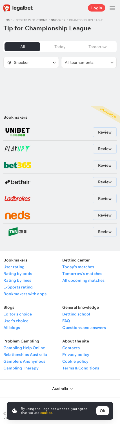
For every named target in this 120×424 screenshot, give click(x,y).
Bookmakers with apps (24, 293)
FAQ (66, 320)
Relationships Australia (25, 354)
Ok (102, 410)
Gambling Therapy (21, 368)
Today (60, 46)
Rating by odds (17, 273)
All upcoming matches (83, 280)
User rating (14, 266)
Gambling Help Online (24, 347)
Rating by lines (17, 280)
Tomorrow (97, 46)
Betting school (76, 314)
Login (96, 7)
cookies (46, 413)
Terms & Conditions (80, 368)
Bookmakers (15, 117)
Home (7, 20)
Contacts (71, 347)
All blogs (11, 327)
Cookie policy (75, 361)
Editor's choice (17, 314)
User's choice (15, 320)
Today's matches (78, 266)
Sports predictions (31, 20)
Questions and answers (84, 327)
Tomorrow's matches (82, 273)
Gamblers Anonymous (24, 361)
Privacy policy (75, 354)
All (22, 46)
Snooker (58, 20)
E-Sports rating (18, 287)
